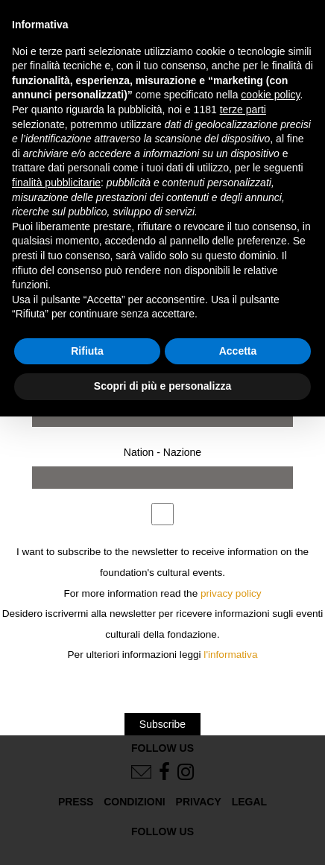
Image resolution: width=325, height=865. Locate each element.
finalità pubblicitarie (56, 182)
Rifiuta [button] (87, 351)
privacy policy (231, 593)
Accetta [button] (238, 351)
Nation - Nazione (162, 452)
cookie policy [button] (270, 95)
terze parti (243, 109)
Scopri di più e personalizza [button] (162, 386)
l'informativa (230, 654)
